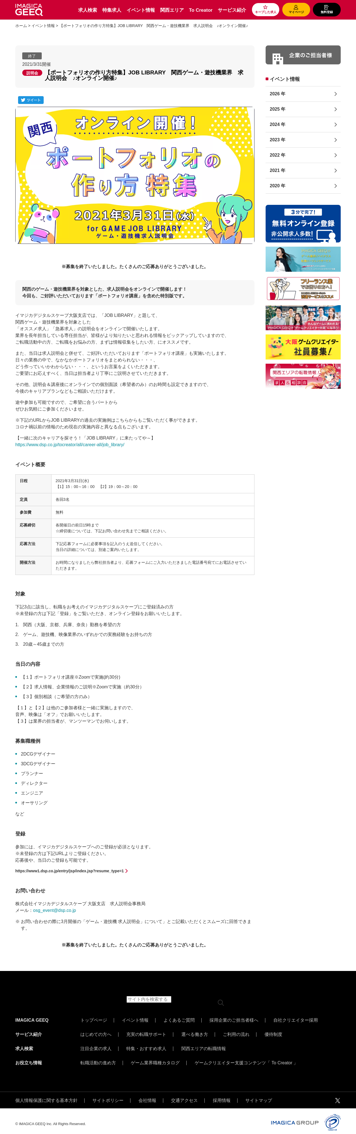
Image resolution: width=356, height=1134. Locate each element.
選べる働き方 (194, 1033)
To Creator (200, 10)
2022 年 (277, 155)
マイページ (296, 12)
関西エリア (172, 10)
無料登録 (327, 12)
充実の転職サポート (146, 1033)
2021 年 (277, 170)
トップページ (93, 1020)
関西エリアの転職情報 (203, 1046)
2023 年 (277, 139)
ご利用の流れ (236, 1033)
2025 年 (277, 109)
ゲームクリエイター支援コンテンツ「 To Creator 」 (246, 1059)
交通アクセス (184, 1095)
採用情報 (222, 1095)
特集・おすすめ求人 (146, 1046)
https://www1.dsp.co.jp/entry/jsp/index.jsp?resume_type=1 (69, 871)
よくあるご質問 (179, 1020)
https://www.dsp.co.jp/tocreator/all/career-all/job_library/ (69, 444)
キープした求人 (265, 12)
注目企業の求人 (96, 1046)
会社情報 (147, 1095)
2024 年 (277, 124)
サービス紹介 (232, 10)
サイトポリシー (107, 1095)
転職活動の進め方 (98, 1059)
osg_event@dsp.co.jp (54, 910)
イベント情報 (141, 10)
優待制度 (273, 1033)
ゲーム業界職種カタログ (155, 1059)
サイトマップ (258, 1095)
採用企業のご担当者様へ (233, 1020)
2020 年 (277, 185)
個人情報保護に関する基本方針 (46, 1095)
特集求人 (111, 10)
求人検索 (87, 10)
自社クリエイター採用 (295, 1020)
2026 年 (277, 93)
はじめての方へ (96, 1033)
